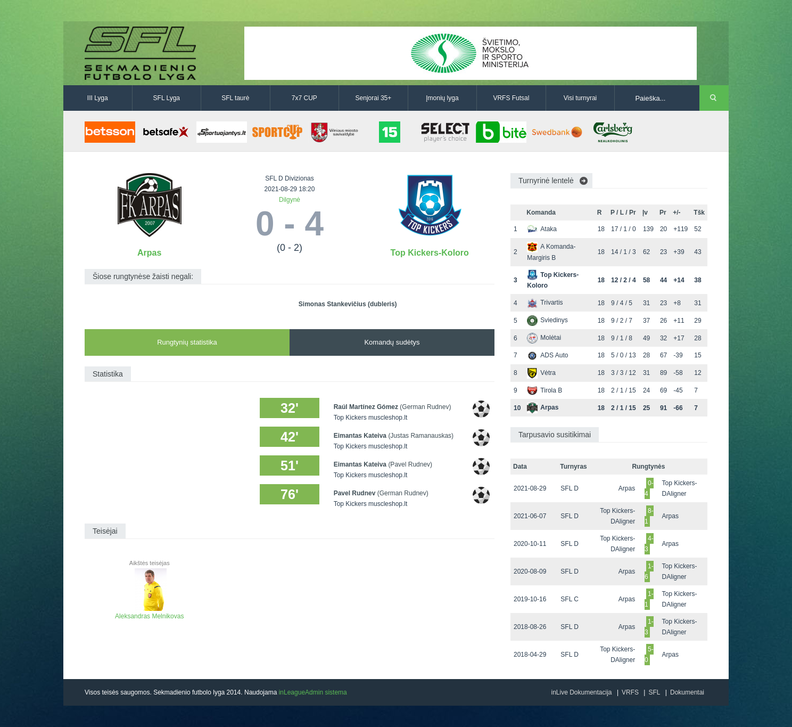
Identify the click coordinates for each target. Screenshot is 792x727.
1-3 (649, 627)
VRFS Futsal (511, 98)
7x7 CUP (304, 98)
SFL (654, 692)
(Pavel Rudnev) (410, 464)
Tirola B (544, 390)
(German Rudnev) (425, 407)
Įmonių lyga (442, 98)
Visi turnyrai (580, 98)
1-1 (649, 599)
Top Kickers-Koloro (430, 252)
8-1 (649, 516)
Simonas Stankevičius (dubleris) (348, 304)
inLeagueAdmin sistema (313, 692)
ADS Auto (547, 355)
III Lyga (97, 98)
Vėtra (541, 373)
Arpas (149, 252)
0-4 (649, 488)
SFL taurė (235, 98)
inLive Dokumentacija (581, 692)
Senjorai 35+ (374, 98)
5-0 (649, 655)
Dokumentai (687, 692)
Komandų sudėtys (391, 342)
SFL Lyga (166, 98)
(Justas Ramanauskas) (420, 435)
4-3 (649, 544)
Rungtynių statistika (187, 342)
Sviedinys (547, 320)
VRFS (630, 692)
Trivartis (545, 302)
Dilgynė (289, 199)
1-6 (649, 571)
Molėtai (544, 337)
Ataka (542, 229)
